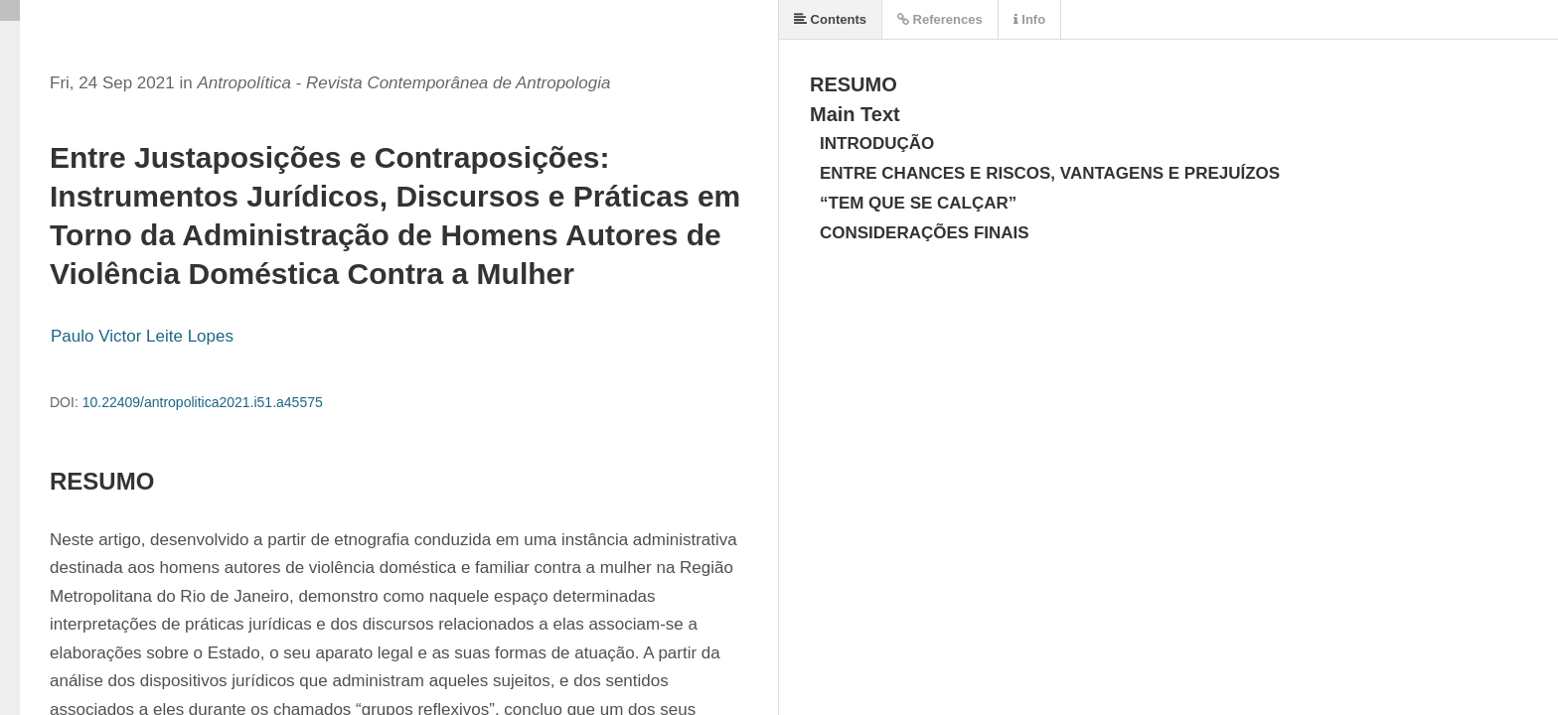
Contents (830, 19)
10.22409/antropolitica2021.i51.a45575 (202, 402)
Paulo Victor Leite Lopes (142, 336)
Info (1029, 19)
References (940, 19)
